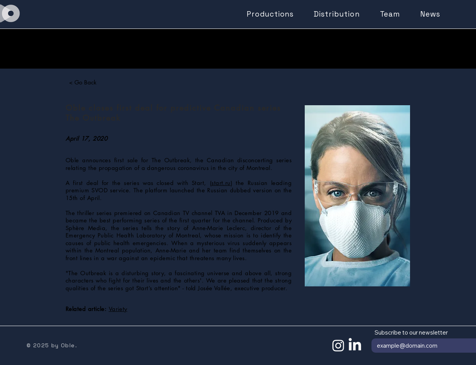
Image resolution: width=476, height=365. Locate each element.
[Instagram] (338, 345)
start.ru (221, 183)
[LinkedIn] (355, 345)
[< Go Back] (83, 82)
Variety (118, 309)
